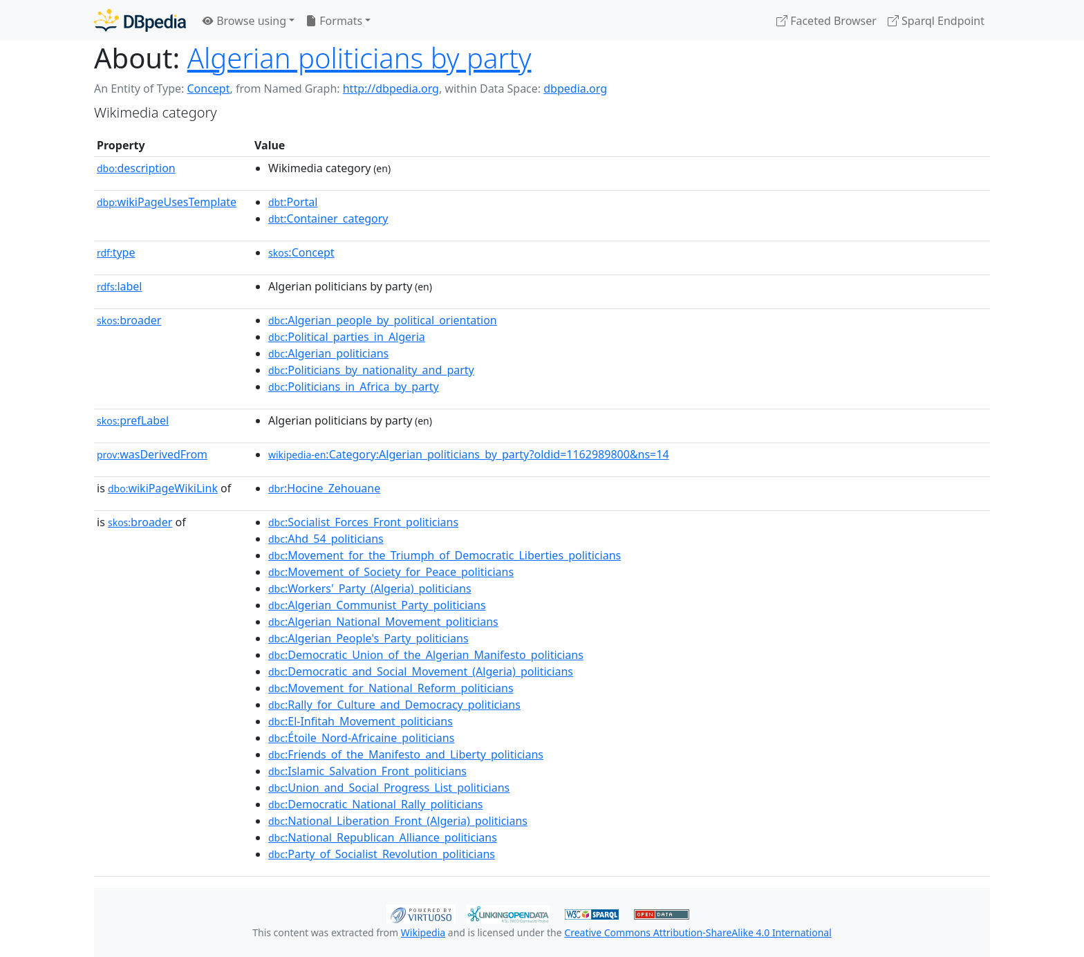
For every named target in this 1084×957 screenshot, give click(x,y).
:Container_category (328, 218)
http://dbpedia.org (391, 88)
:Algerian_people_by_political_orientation (382, 320)
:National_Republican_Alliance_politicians (382, 837)
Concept (208, 88)
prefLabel (133, 420)
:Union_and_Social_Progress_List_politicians (389, 787)
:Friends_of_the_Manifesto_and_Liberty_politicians (405, 754)
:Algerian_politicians (328, 353)
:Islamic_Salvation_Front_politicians (367, 771)
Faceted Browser (826, 20)
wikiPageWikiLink (163, 488)
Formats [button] (334, 20)
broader (129, 320)
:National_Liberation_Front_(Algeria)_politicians (397, 820)
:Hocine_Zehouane (324, 488)
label (119, 286)
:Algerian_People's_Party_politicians (368, 638)
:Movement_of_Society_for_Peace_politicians (391, 571)
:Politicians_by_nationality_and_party (371, 370)
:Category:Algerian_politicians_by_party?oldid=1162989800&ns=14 (468, 454)
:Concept (301, 252)
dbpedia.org (575, 88)
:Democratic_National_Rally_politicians (375, 804)
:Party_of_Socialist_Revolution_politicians (381, 854)
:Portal (292, 202)
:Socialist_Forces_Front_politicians (363, 522)
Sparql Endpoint (936, 20)
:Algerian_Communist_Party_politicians (377, 605)
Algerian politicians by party (359, 58)
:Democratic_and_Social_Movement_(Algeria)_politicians (420, 671)
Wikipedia (423, 932)
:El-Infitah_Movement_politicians (360, 721)
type (116, 252)
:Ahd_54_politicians (326, 538)
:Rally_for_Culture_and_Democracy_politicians (394, 704)
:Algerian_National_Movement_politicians (383, 621)
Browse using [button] (244, 20)
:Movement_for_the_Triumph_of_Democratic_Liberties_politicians (444, 555)
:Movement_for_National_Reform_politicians (391, 688)
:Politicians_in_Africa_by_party (353, 386)
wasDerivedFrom (152, 454)
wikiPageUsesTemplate (166, 202)
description (136, 168)
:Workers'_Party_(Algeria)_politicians (369, 588)
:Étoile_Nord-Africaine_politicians (361, 737)
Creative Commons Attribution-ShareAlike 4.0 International (697, 932)
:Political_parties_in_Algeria (346, 336)
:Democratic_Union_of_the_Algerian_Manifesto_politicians (425, 654)
